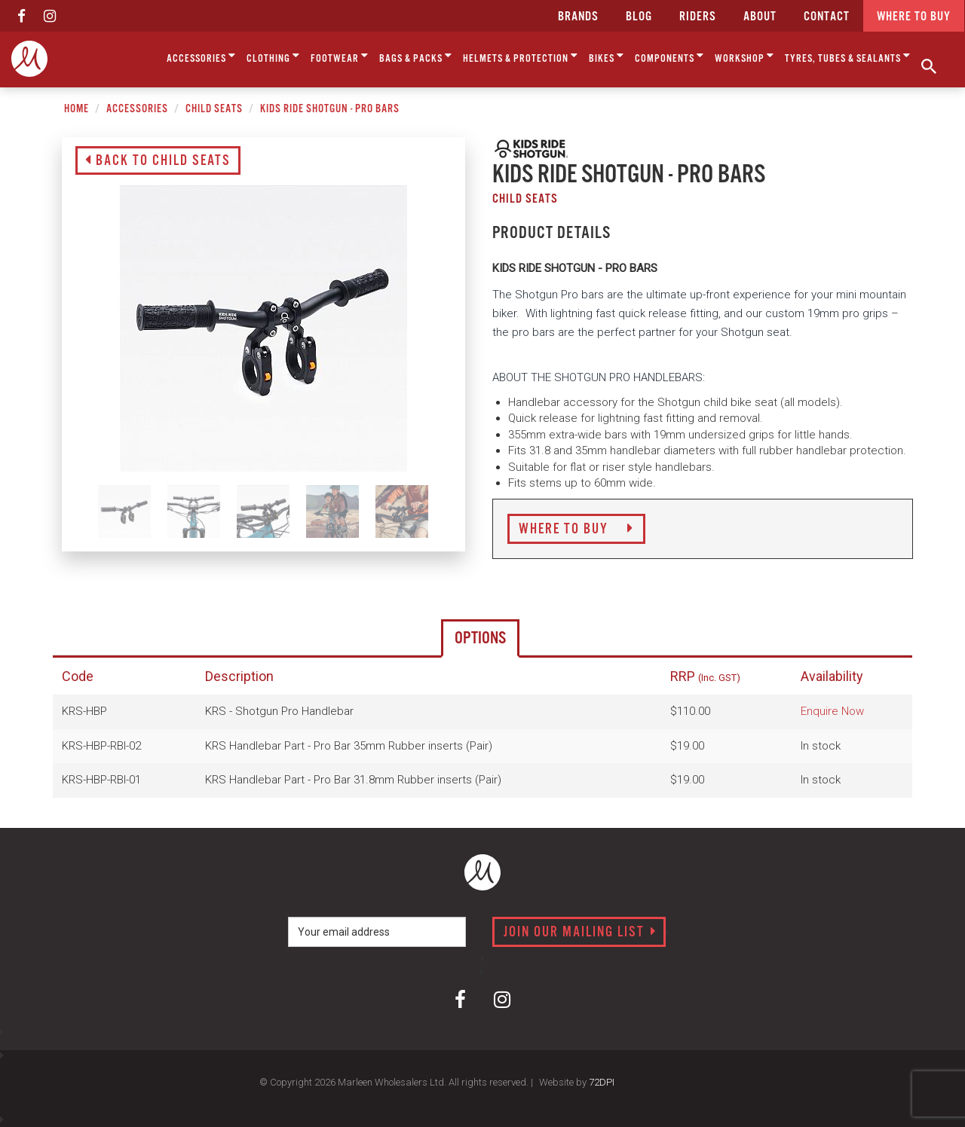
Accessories (201, 56)
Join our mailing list (580, 933)
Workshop (744, 56)
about (760, 17)
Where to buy (914, 17)
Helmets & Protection (520, 56)
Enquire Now (832, 711)
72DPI (601, 1082)
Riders (697, 17)
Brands (578, 17)
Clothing (273, 56)
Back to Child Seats (158, 161)
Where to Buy (576, 530)
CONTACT (827, 17)
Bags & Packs (415, 56)
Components (669, 56)
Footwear (340, 56)
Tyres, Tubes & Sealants (848, 56)
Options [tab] (480, 638)
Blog (639, 17)
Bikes (606, 56)
